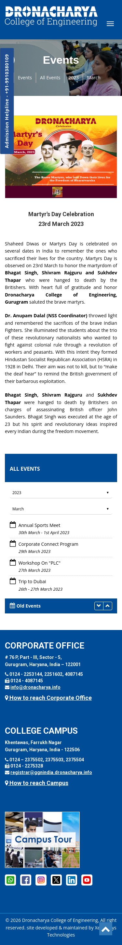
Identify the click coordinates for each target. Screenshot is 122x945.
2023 (73, 77)
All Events (50, 77)
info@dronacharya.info (35, 687)
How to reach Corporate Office (48, 697)
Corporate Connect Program (48, 544)
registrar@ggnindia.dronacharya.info (51, 772)
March (93, 77)
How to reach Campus (36, 783)
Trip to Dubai (32, 581)
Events (25, 77)
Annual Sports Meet (40, 525)
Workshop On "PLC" (40, 563)
